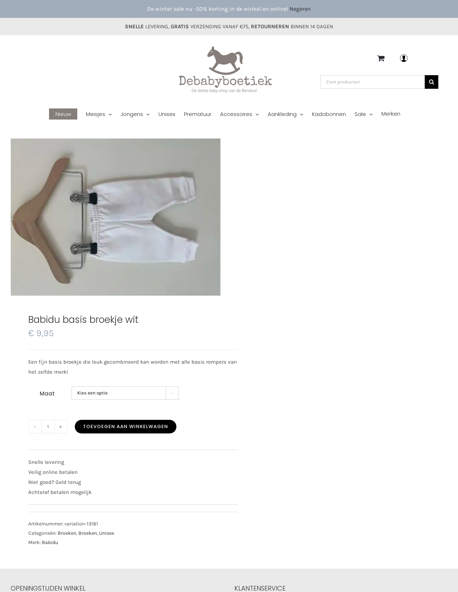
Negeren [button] (300, 8)
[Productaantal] (48, 426)
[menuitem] (67, 114)
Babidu (50, 542)
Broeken (67, 533)
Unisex (106, 533)
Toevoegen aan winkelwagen (125, 426)
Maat (47, 393)
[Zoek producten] (372, 82)
